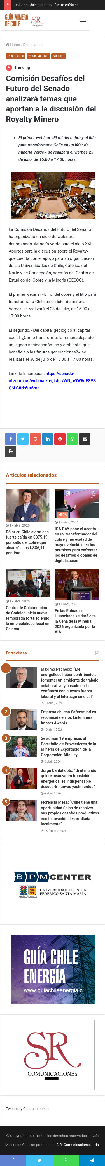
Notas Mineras (38, 56)
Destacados (33, 45)
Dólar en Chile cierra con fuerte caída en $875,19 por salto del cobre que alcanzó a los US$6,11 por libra (27, 542)
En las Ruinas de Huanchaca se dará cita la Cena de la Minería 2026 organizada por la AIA (75, 621)
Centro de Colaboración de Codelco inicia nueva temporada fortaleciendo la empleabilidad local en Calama (27, 618)
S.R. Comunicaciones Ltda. (78, 1145)
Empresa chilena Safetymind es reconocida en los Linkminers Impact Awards (68, 717)
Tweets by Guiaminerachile (27, 1109)
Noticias (58, 56)
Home (13, 45)
